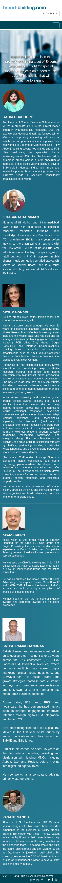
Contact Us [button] (50, 13)
